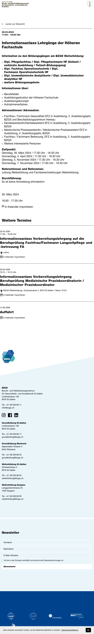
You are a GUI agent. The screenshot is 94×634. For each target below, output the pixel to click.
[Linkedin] (17, 415)
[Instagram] (4, 415)
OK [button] (88, 630)
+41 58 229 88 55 (13, 476)
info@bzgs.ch (8, 408)
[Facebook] (11, 415)
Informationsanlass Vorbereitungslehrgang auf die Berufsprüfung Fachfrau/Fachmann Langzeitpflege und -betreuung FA (46, 243)
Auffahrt (7, 312)
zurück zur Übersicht (15, 24)
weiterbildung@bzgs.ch (12, 479)
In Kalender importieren (19, 207)
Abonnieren (9, 567)
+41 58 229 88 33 (13, 455)
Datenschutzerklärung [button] (69, 630)
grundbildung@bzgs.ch (12, 437)
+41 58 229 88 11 (13, 405)
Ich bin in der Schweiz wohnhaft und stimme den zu (32, 560)
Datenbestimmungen (52, 560)
